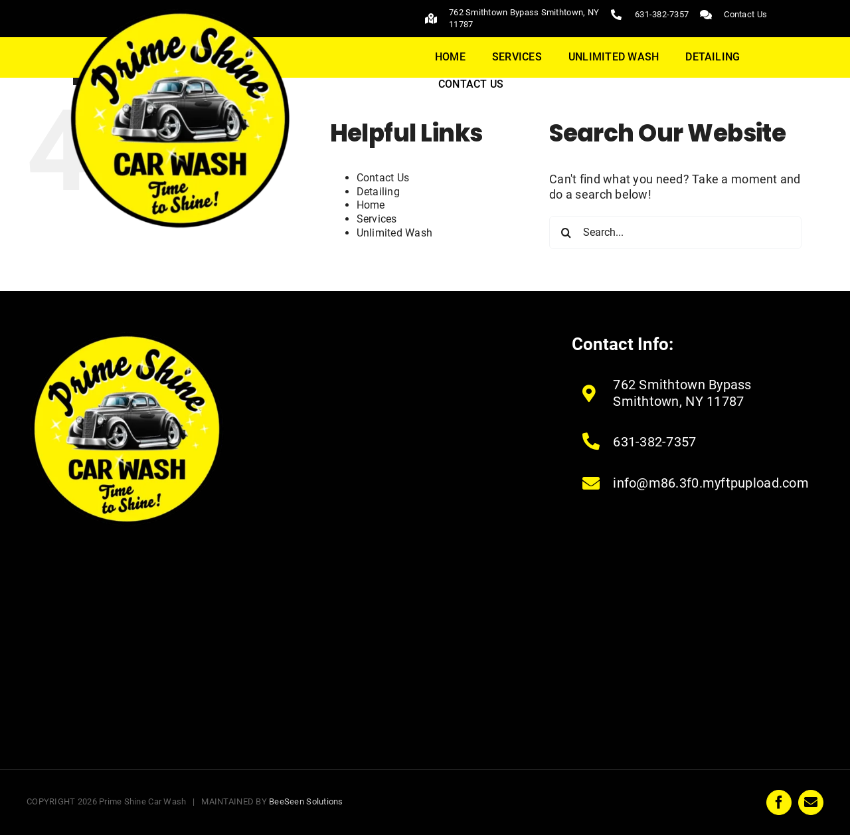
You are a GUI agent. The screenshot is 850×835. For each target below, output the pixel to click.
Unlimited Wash (395, 233)
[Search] (565, 232)
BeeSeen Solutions (306, 801)
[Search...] (675, 232)
